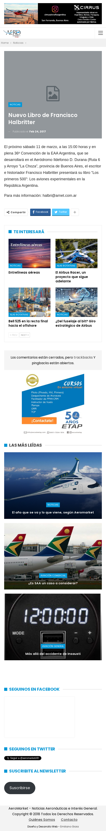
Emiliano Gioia (69, 826)
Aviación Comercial (53, 575)
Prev (13, 335)
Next (24, 335)
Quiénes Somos (42, 819)
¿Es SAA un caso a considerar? (53, 583)
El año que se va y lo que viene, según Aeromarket (53, 512)
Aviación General (53, 646)
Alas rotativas (66, 265)
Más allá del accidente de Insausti (53, 654)
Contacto (69, 819)
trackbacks (84, 357)
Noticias (15, 104)
